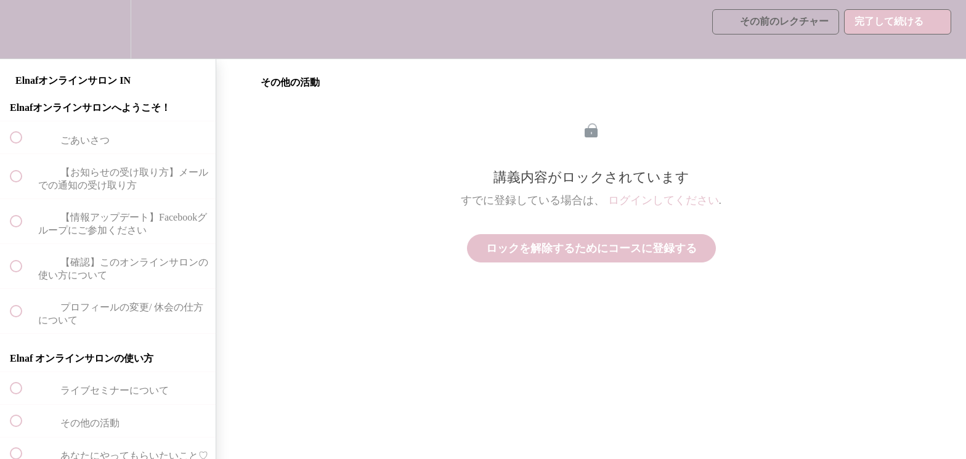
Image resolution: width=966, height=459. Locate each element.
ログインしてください (663, 200)
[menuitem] (108, 29)
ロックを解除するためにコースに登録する (591, 248)
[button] (23, 29)
